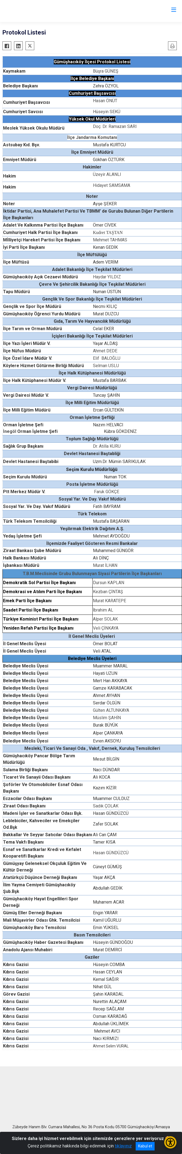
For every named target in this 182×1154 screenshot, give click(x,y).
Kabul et (145, 1146)
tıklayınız (123, 1146)
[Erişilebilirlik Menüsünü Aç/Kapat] (170, 1142)
